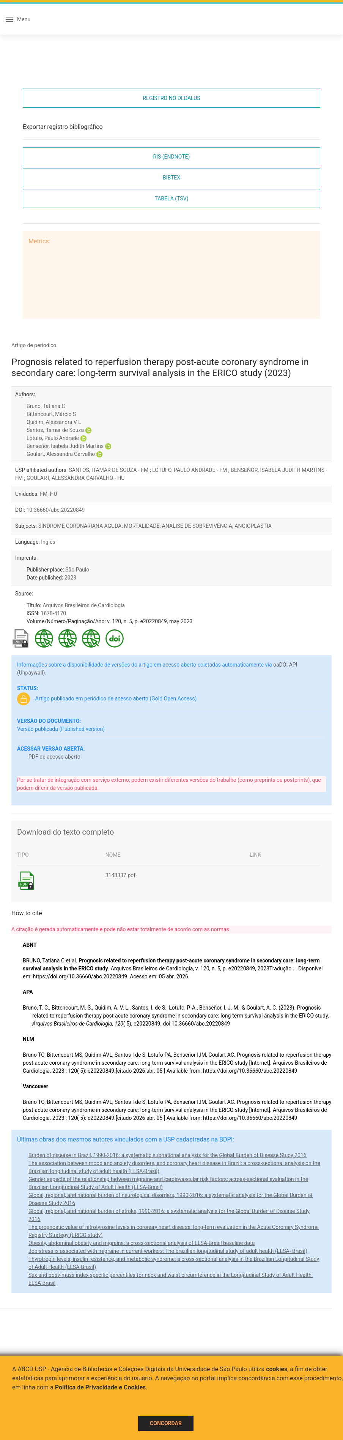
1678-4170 (53, 613)
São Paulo (77, 570)
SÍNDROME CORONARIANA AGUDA (80, 526)
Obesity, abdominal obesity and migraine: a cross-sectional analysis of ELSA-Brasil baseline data (141, 1243)
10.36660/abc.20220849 (56, 510)
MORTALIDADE (142, 526)
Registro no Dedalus (171, 98)
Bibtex (171, 178)
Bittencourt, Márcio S (51, 414)
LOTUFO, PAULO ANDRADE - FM (190, 470)
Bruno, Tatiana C (46, 406)
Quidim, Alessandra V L (54, 422)
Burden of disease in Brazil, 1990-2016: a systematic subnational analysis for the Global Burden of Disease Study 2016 (167, 1155)
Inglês (48, 542)
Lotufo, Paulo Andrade (53, 438)
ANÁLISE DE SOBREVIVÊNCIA (197, 526)
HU (53, 494)
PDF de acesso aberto (54, 757)
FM (43, 494)
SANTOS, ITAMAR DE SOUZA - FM (109, 470)
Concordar (166, 1423)
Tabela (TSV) (171, 198)
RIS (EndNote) (171, 157)
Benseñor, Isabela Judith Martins (65, 446)
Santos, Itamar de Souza (55, 430)
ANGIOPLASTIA (252, 526)
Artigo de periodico (33, 345)
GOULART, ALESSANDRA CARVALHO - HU (75, 478)
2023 (70, 578)
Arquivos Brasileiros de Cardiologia (83, 605)
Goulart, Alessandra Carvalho (61, 454)
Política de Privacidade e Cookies (100, 1387)
